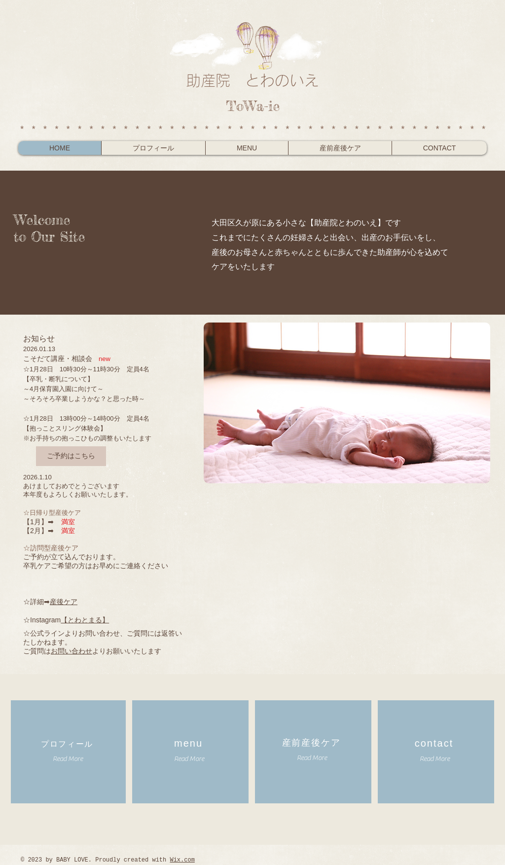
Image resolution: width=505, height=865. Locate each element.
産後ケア (63, 602)
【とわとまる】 (85, 620)
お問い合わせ (71, 651)
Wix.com (182, 860)
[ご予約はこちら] (71, 456)
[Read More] (67, 759)
